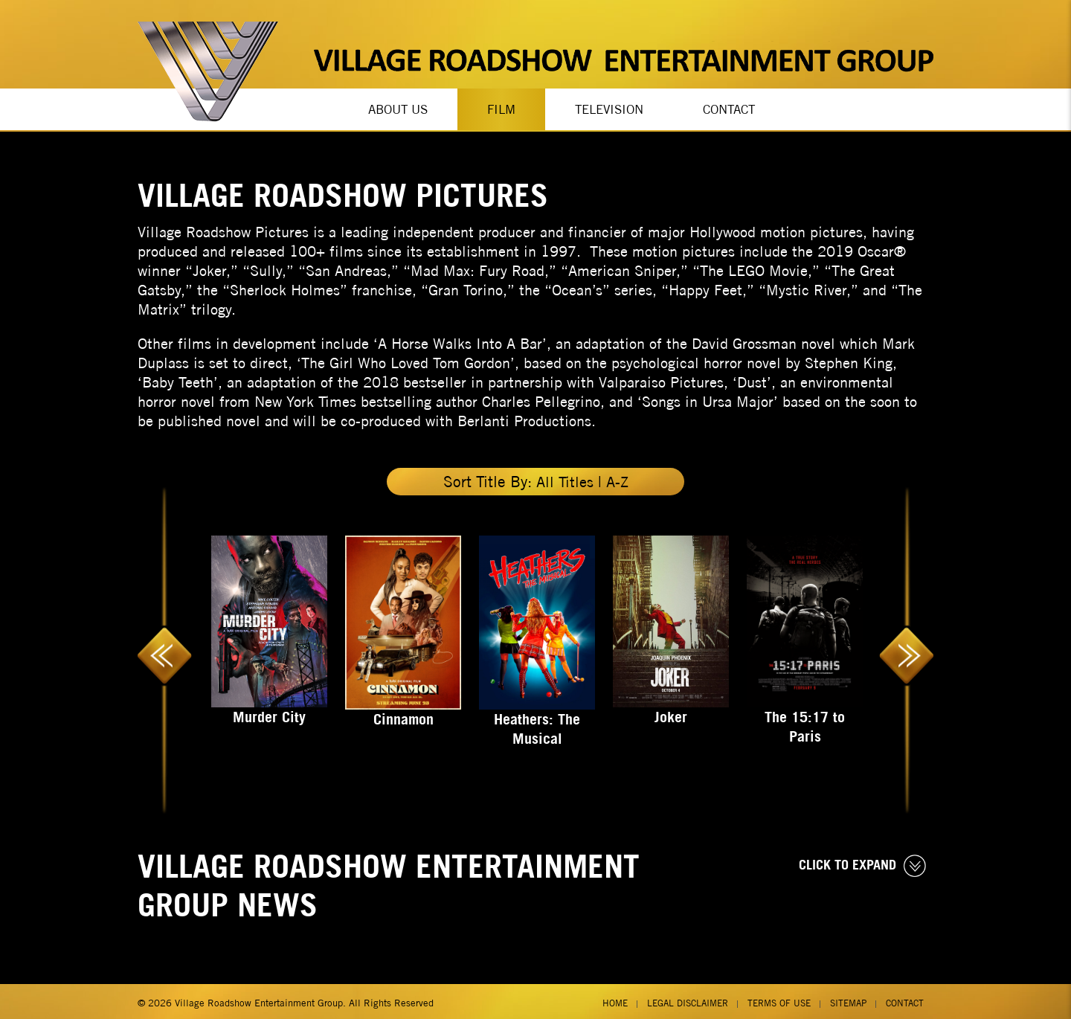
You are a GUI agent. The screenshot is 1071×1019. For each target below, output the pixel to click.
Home (615, 999)
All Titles (564, 478)
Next (906, 647)
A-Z (618, 478)
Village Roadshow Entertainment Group (259, 999)
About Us (398, 107)
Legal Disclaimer (687, 999)
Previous (165, 647)
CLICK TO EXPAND (862, 863)
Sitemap (848, 999)
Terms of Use (779, 999)
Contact (729, 107)
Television (609, 107)
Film (501, 107)
